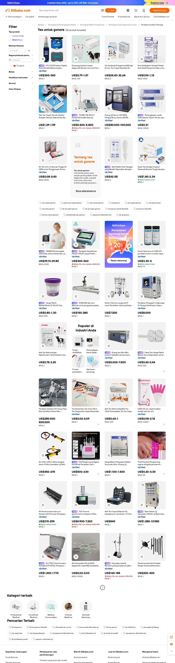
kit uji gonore (122, 215)
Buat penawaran (81, 657)
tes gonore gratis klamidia (116, 209)
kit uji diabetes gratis (18, 639)
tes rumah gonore (95, 203)
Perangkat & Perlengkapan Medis (62, 25)
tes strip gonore (47, 209)
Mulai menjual (114, 657)
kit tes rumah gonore (49, 215)
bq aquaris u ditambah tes (134, 633)
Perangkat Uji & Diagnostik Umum (122, 25)
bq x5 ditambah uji (87, 633)
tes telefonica (129, 627)
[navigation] (20, 306)
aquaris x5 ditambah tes (100, 215)
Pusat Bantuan (11, 657)
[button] (42, 59)
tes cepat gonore (48, 203)
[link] (171, 637)
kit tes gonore (110, 627)
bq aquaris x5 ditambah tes (62, 633)
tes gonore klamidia (142, 209)
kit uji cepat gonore (68, 209)
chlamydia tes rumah (61, 627)
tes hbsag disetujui (36, 633)
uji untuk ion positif (109, 633)
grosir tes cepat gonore (71, 203)
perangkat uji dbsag (150, 627)
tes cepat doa (15, 633)
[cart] (136, 11)
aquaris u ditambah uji (43, 639)
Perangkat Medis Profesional (92, 25)
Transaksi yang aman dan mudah (53, 660)
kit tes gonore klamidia (37, 627)
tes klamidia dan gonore (74, 215)
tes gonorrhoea (153, 203)
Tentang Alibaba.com (151, 657)
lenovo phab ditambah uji (87, 627)
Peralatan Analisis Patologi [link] (152, 25)
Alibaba (41, 25)
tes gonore (114, 203)
